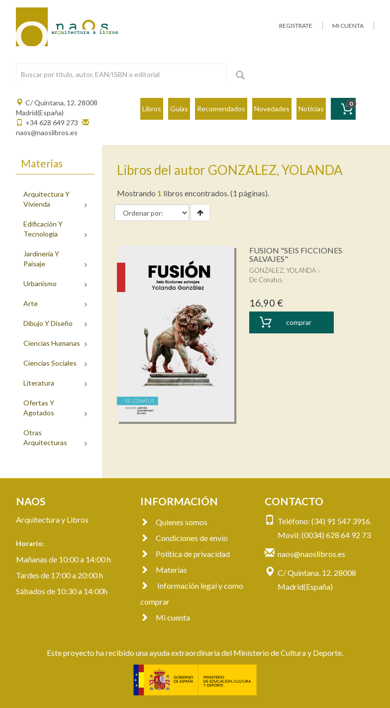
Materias (163, 569)
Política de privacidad (185, 553)
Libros (151, 108)
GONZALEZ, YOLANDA (282, 270)
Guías (179, 108)
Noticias (311, 108)
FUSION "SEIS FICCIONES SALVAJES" (295, 254)
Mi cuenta (165, 617)
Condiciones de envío (184, 538)
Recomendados (221, 108)
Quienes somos (173, 522)
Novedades (272, 108)
